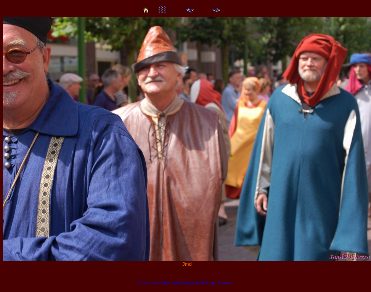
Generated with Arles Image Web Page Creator (185, 283)
